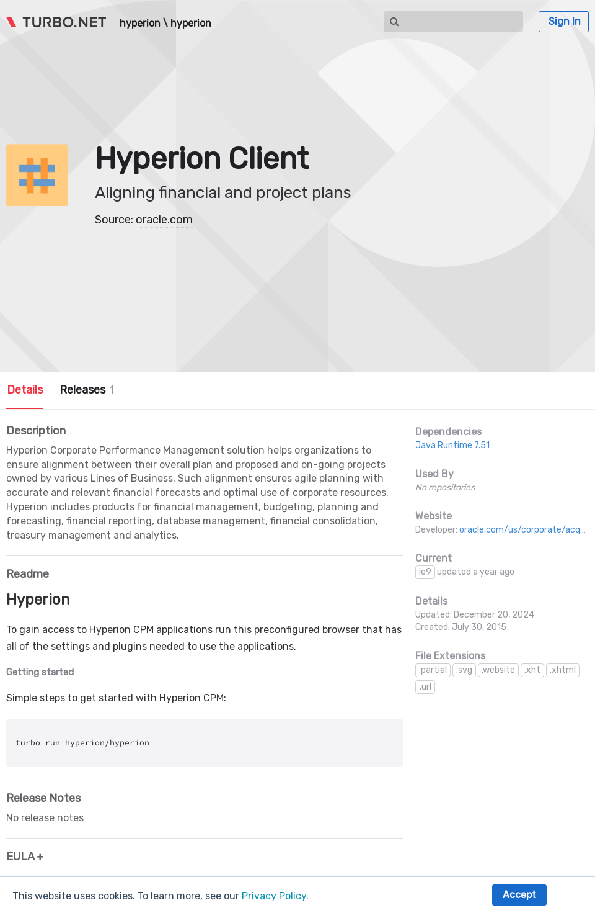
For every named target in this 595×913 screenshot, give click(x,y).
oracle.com (164, 220)
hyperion (140, 24)
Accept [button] (519, 895)
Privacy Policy (274, 896)
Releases (87, 390)
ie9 (425, 572)
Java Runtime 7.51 (452, 445)
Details (25, 390)
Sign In (565, 21)
